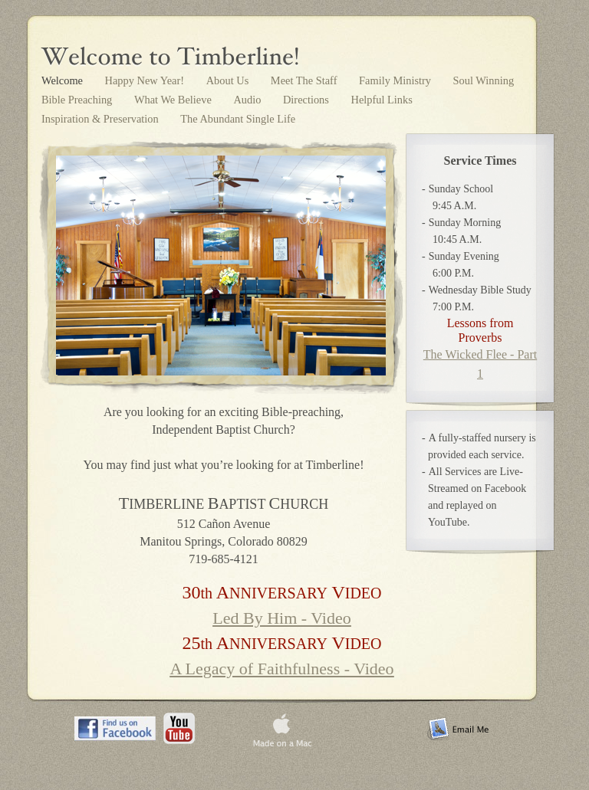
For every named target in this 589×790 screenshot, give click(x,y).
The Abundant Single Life (237, 119)
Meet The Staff (305, 80)
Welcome (63, 80)
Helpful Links (382, 99)
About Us (229, 80)
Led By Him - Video (281, 618)
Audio (248, 99)
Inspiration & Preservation (101, 119)
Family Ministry (396, 80)
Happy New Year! (146, 80)
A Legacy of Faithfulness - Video (281, 668)
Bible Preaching (78, 99)
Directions (307, 99)
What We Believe (174, 99)
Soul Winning (484, 80)
